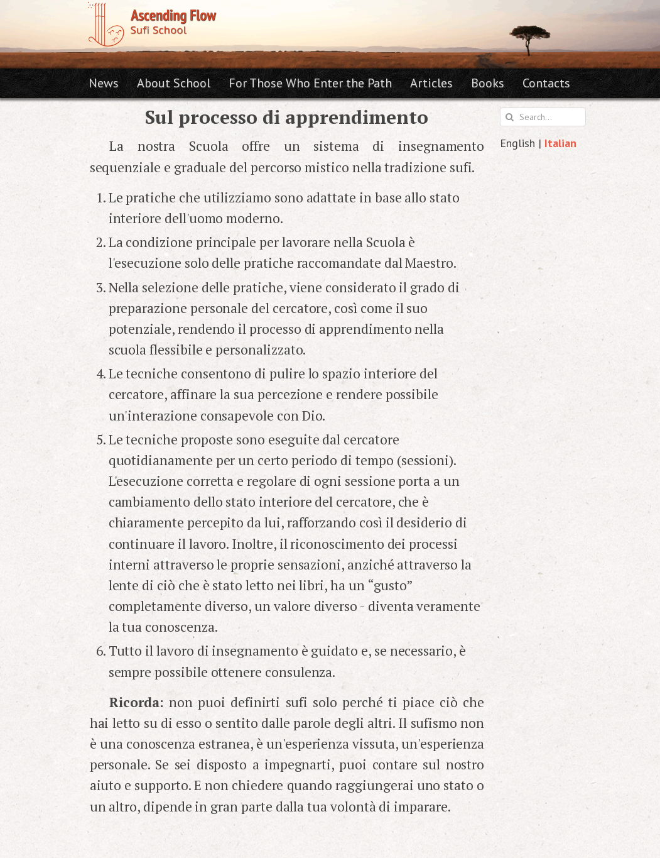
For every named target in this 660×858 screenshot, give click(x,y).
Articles (431, 83)
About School (173, 83)
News (104, 83)
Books (487, 83)
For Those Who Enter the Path (310, 83)
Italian (560, 143)
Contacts (546, 83)
